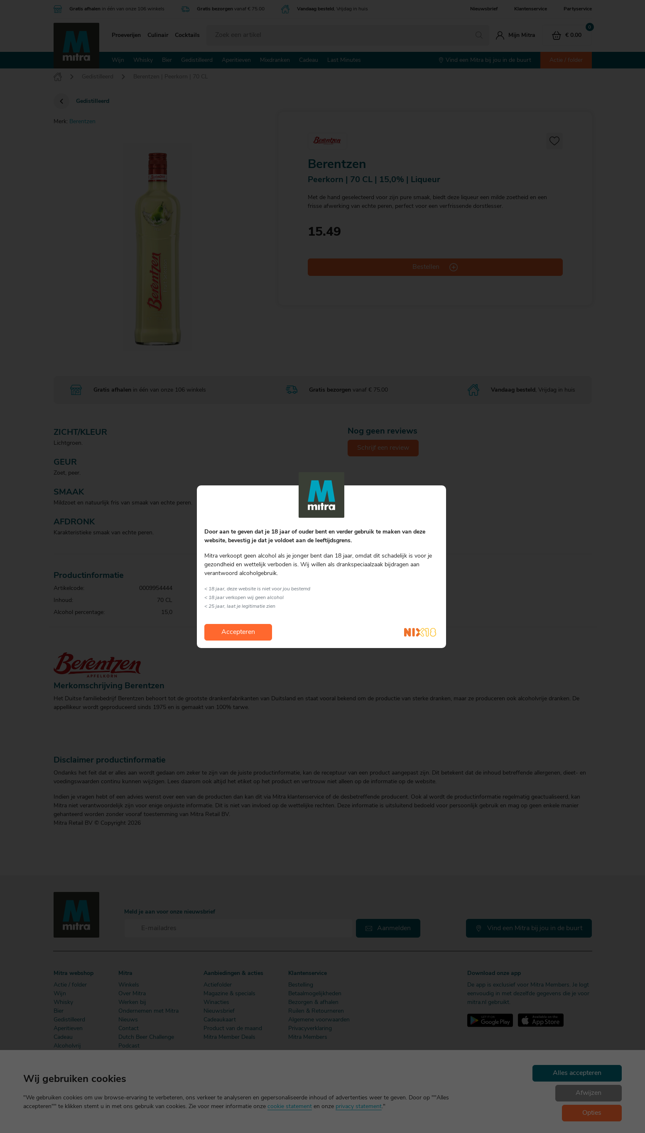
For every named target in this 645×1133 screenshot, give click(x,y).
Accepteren (238, 632)
